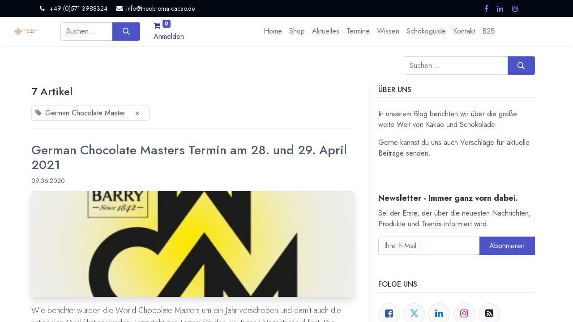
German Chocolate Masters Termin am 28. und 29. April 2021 (189, 158)
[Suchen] (126, 31)
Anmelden (169, 36)
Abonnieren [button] (507, 246)
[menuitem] (273, 31)
